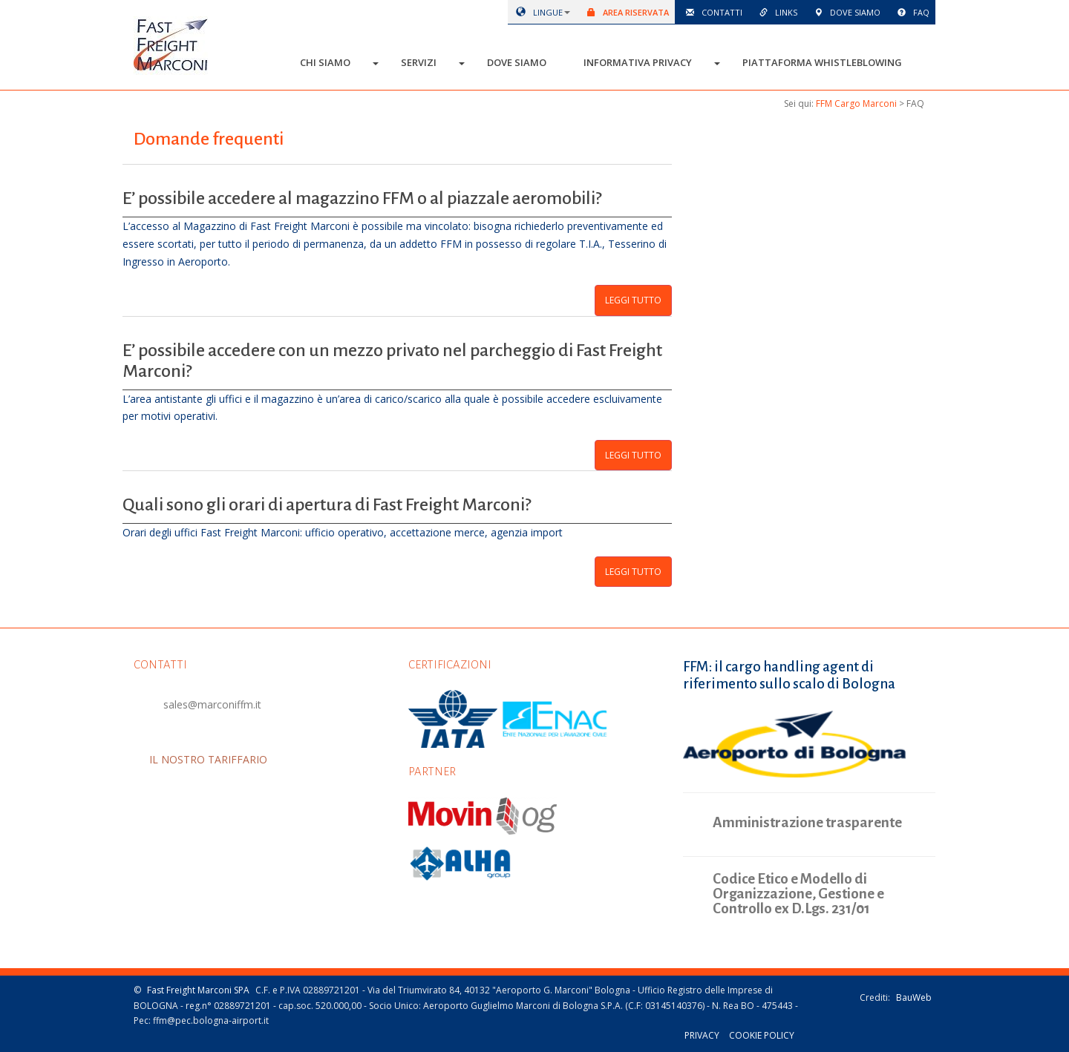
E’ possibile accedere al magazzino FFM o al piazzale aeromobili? (361, 198)
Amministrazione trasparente (807, 822)
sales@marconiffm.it (212, 704)
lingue (537, 12)
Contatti (711, 12)
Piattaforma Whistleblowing (822, 62)
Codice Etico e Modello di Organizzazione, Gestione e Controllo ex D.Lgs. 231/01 (798, 894)
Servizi (419, 62)
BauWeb (914, 997)
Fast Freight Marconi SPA (198, 990)
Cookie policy (761, 1035)
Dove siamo (844, 12)
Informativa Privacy (637, 62)
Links (775, 12)
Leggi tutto (633, 300)
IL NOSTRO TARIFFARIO (222, 759)
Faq (910, 12)
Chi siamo (325, 62)
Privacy (701, 1035)
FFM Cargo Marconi (856, 103)
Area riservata (625, 12)
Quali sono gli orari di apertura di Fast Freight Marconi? (326, 504)
